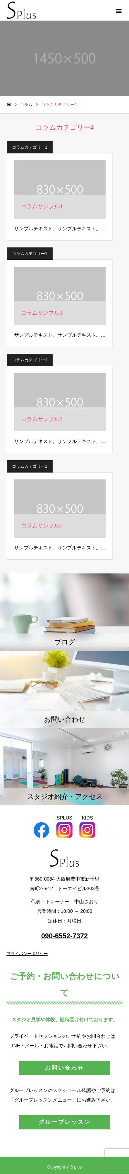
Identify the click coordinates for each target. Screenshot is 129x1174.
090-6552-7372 (64, 936)
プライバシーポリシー (27, 953)
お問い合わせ (64, 1068)
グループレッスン (65, 1122)
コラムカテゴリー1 (29, 147)
